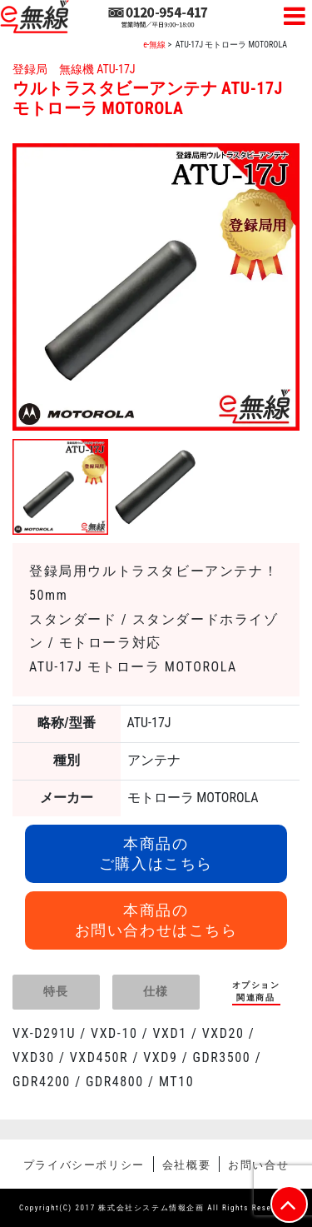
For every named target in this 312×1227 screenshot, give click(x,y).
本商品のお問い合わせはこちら (156, 920)
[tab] (56, 992)
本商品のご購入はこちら (156, 853)
